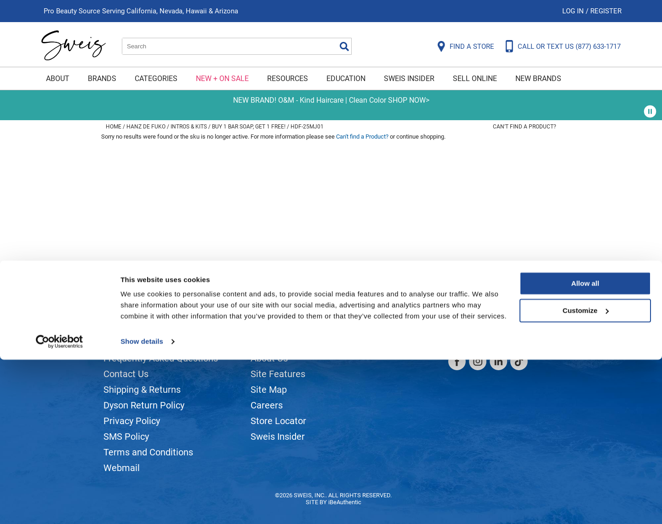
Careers (267, 405)
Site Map (269, 389)
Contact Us (125, 373)
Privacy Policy (131, 420)
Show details (141, 506)
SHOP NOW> (408, 100)
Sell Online (475, 78)
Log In (574, 11)
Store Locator (278, 420)
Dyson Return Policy (143, 405)
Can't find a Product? (524, 126)
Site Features (278, 373)
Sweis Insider (409, 78)
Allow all (585, 448)
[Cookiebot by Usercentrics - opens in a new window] (59, 506)
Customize (586, 474)
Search (344, 46)
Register (606, 11)
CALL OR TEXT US (569, 46)
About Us (269, 358)
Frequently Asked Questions (160, 358)
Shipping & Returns (142, 389)
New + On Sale (222, 78)
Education (345, 78)
